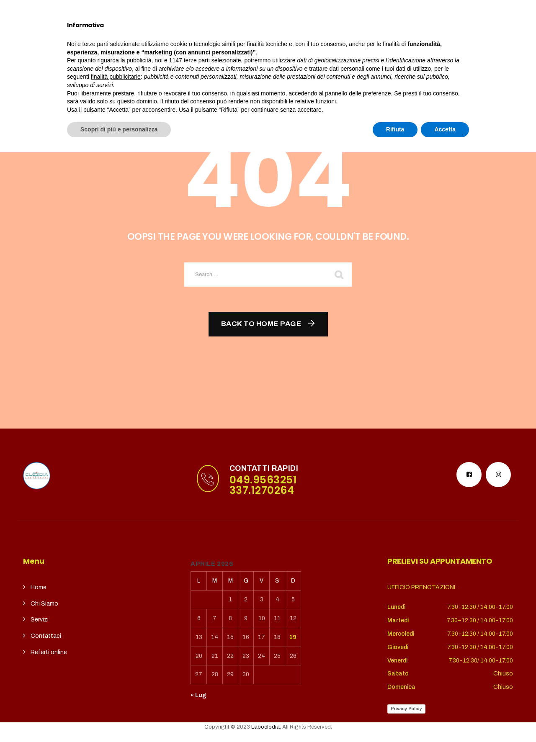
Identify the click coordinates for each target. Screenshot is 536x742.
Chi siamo (143, 40)
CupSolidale (245, 40)
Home (101, 40)
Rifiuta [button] (395, 719)
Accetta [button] (445, 719)
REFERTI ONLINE (348, 40)
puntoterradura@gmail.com (85, 10)
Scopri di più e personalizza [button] (118, 719)
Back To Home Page (261, 324)
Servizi (192, 40)
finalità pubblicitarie (116, 666)
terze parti (197, 650)
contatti (295, 40)
